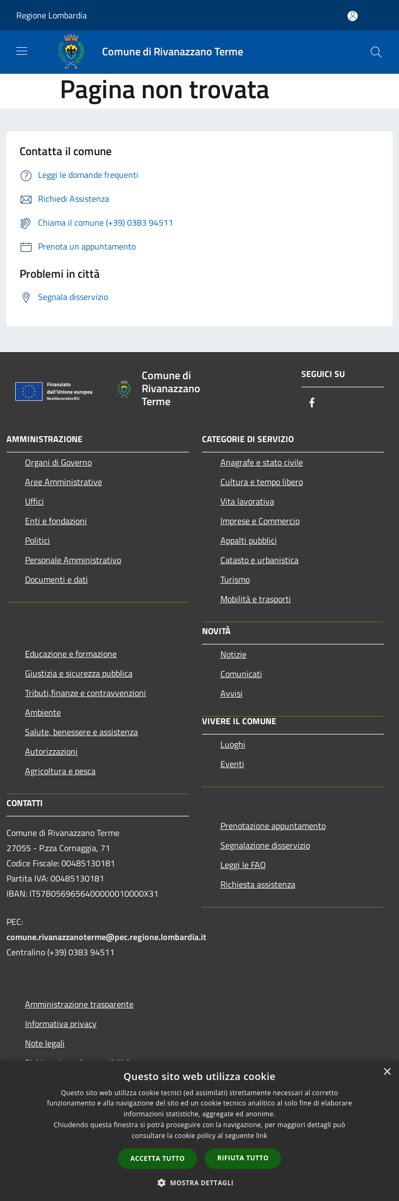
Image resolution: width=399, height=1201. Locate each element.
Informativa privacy (61, 1023)
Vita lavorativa (247, 501)
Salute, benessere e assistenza (81, 731)
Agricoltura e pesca (60, 770)
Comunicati (241, 673)
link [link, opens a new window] (262, 1135)
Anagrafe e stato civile (261, 462)
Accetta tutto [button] (157, 1158)
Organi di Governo (58, 462)
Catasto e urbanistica (259, 559)
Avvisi (231, 693)
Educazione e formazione (71, 653)
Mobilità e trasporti (255, 598)
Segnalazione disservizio (265, 845)
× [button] (387, 1072)
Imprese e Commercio (260, 520)
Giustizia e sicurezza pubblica (78, 673)
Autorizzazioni (51, 751)
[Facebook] (312, 403)
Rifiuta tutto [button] (243, 1157)
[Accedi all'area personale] (353, 16)
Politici (37, 540)
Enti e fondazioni (56, 520)
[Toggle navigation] (21, 51)
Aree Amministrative (63, 481)
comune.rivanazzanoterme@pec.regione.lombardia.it (106, 936)
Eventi (232, 763)
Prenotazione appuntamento (273, 825)
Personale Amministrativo (73, 559)
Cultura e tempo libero (261, 481)
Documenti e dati (56, 579)
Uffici (34, 501)
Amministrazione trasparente (79, 1004)
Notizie (233, 654)
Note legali (45, 1043)
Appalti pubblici (248, 540)
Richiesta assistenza (257, 884)
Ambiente (43, 712)
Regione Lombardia (51, 15)
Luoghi (232, 744)
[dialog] (199, 1131)
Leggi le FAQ (243, 864)
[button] (200, 1182)
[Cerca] (376, 52)
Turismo (235, 579)
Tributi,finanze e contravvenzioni (85, 692)
